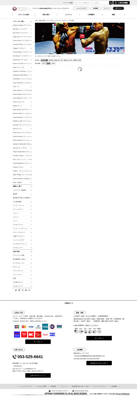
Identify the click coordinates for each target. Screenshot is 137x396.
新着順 (51, 60)
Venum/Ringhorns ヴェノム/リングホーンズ (23, 163)
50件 (43, 63)
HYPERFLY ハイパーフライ (22, 79)
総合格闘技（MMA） (19, 259)
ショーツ (16, 213)
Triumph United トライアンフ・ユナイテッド (23, 155)
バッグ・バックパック (20, 228)
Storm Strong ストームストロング (23, 140)
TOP (36, 20)
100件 (48, 63)
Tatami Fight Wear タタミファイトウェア (23, 151)
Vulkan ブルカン (18, 167)
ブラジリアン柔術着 (19, 190)
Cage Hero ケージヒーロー (22, 36)
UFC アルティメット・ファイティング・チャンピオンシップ (23, 159)
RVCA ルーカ (17, 128)
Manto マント (17, 106)
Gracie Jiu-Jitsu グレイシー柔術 (23, 63)
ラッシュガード (18, 209)
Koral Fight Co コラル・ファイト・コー (23, 98)
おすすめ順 (44, 60)
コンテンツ (68, 14)
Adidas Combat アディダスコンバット (23, 25)
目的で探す (46, 14)
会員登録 (95, 8)
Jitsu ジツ (16, 86)
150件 (53, 63)
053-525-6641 (30, 356)
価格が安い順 (58, 60)
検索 (113, 14)
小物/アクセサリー (19, 236)
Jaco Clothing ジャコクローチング (23, 83)
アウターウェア (18, 224)
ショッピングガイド (81, 8)
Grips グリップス (18, 67)
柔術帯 (15, 194)
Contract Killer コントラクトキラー (23, 44)
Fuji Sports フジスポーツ (21, 56)
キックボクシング (52, 20)
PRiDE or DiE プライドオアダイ (23, 121)
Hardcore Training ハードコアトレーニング (23, 71)
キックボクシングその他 (66, 20)
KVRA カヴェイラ (19, 102)
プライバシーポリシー (100, 386)
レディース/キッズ (19, 232)
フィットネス (17, 274)
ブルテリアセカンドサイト (59, 391)
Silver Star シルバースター (22, 132)
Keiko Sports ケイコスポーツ (22, 90)
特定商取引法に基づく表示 (99, 363)
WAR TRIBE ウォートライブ (22, 174)
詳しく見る (38, 341)
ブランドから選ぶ (18, 21)
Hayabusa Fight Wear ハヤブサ (23, 75)
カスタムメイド (18, 247)
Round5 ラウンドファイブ (21, 125)
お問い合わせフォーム (37, 375)
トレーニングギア (18, 240)
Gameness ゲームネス (20, 59)
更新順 (75, 60)
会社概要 (114, 386)
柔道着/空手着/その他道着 (21, 198)
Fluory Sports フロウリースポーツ (23, 52)
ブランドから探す (23, 14)
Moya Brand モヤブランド (21, 109)
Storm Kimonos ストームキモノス (23, 136)
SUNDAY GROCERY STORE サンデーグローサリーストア (23, 144)
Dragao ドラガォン (19, 48)
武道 (14, 278)
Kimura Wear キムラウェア (22, 94)
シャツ (15, 221)
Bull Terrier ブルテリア (20, 33)
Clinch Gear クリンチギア (21, 40)
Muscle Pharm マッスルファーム (23, 113)
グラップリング (18, 270)
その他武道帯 (17, 201)
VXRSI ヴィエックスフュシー (23, 171)
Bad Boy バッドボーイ (20, 29)
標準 (79, 60)
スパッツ (16, 217)
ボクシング (16, 267)
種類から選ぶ (17, 186)
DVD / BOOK (17, 182)
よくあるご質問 (41, 386)
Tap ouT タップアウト (20, 148)
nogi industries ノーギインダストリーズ (23, 117)
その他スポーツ (18, 282)
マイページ (107, 8)
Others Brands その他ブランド (23, 178)
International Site (80, 391)
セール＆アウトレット (20, 244)
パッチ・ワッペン (18, 205)
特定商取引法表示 (80, 386)
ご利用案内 (91, 14)
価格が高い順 (68, 60)
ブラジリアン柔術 (18, 255)
